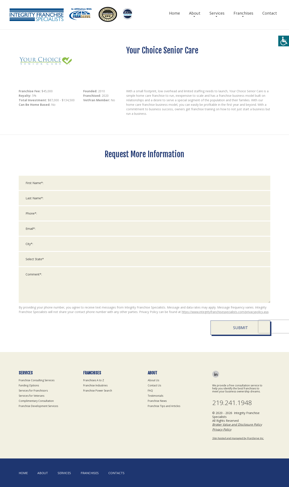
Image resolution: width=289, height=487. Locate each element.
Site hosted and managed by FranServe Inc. (238, 438)
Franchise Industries (95, 385)
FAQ (150, 390)
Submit (240, 331)
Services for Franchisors (33, 390)
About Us (153, 380)
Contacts (116, 473)
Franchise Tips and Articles (164, 406)
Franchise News (157, 401)
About (194, 13)
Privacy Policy (221, 429)
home (23, 473)
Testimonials (155, 396)
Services (216, 13)
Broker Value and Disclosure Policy (237, 424)
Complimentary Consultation (36, 401)
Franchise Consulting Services (36, 380)
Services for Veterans (31, 396)
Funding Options (29, 385)
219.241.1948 (232, 402)
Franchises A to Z (93, 380)
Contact (269, 13)
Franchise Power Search (97, 390)
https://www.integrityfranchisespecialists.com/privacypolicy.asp (225, 316)
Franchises (243, 13)
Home (174, 13)
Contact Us (154, 385)
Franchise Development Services (38, 406)
